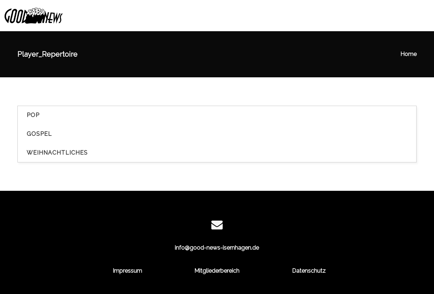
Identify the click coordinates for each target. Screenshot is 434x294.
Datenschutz (309, 270)
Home (408, 54)
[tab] (217, 115)
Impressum (127, 270)
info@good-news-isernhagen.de (217, 247)
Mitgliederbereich (216, 270)
